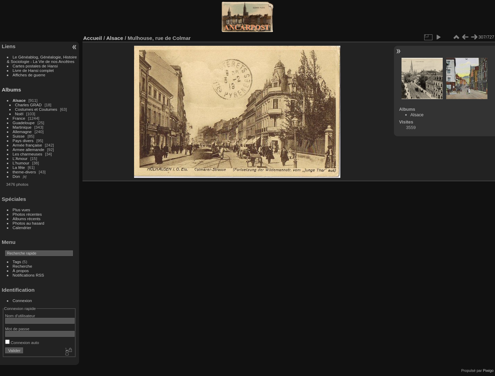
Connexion (22, 300)
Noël (19, 113)
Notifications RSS (28, 275)
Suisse (19, 136)
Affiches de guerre (29, 75)
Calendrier (22, 227)
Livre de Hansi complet (33, 70)
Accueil (92, 38)
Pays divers (23, 140)
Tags (17, 261)
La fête (19, 167)
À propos (21, 270)
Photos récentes (27, 214)
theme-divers (24, 172)
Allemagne (22, 131)
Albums (11, 90)
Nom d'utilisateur (20, 315)
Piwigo (488, 370)
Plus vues (21, 209)
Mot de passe (17, 328)
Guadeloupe (24, 122)
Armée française (27, 145)
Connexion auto (22, 342)
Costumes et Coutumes (36, 109)
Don (16, 176)
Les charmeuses (27, 154)
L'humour (21, 163)
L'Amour (20, 158)
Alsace (19, 100)
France (19, 118)
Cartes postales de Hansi (35, 66)
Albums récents (27, 218)
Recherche (22, 266)
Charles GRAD (28, 105)
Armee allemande (28, 149)
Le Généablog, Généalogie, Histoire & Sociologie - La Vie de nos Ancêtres (42, 59)
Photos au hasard (28, 223)
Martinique (22, 127)
